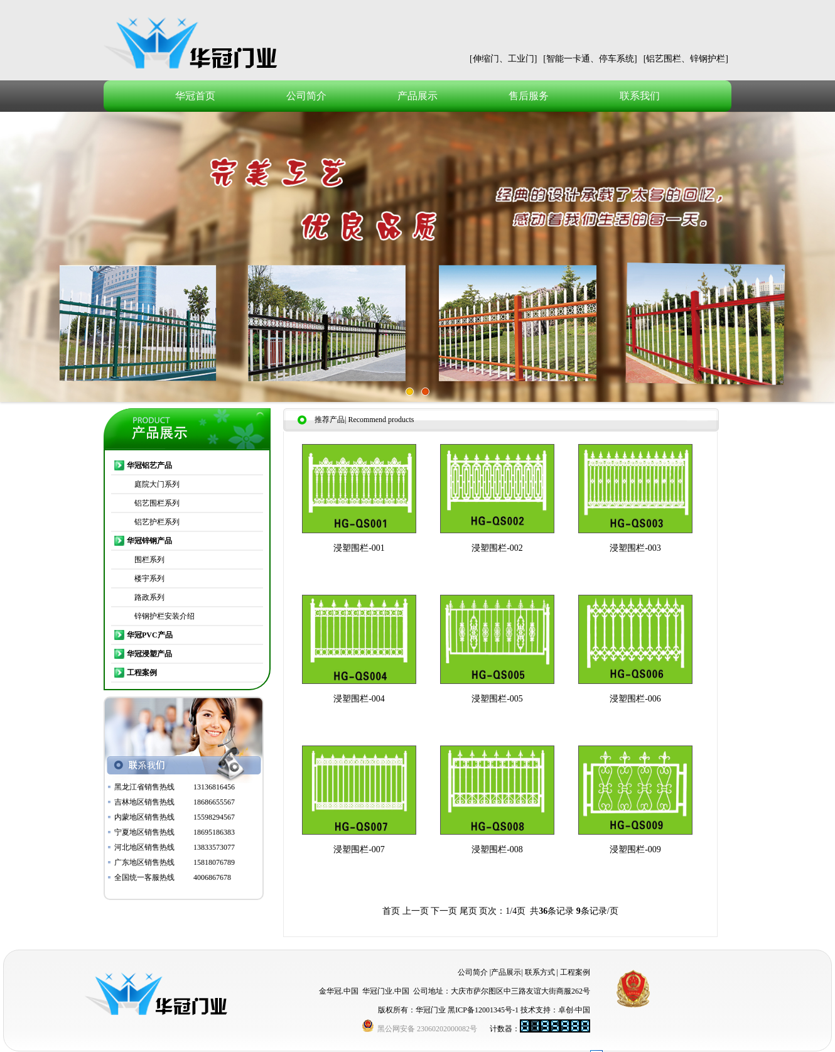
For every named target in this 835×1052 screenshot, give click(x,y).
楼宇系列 (149, 578)
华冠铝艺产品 (149, 465)
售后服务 (529, 95)
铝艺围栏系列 (157, 503)
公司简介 (306, 95)
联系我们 (640, 95)
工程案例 (142, 672)
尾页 (468, 911)
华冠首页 (195, 95)
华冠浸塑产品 (149, 653)
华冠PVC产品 (150, 635)
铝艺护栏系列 (157, 522)
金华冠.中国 (338, 991)
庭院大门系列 (157, 484)
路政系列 (149, 597)
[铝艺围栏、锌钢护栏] (686, 58)
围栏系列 (149, 559)
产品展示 (417, 95)
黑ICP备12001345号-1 (483, 1010)
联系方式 (540, 972)
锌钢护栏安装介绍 (164, 616)
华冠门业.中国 (385, 991)
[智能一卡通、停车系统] (590, 58)
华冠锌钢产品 (149, 540)
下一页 (444, 911)
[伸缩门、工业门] (503, 58)
